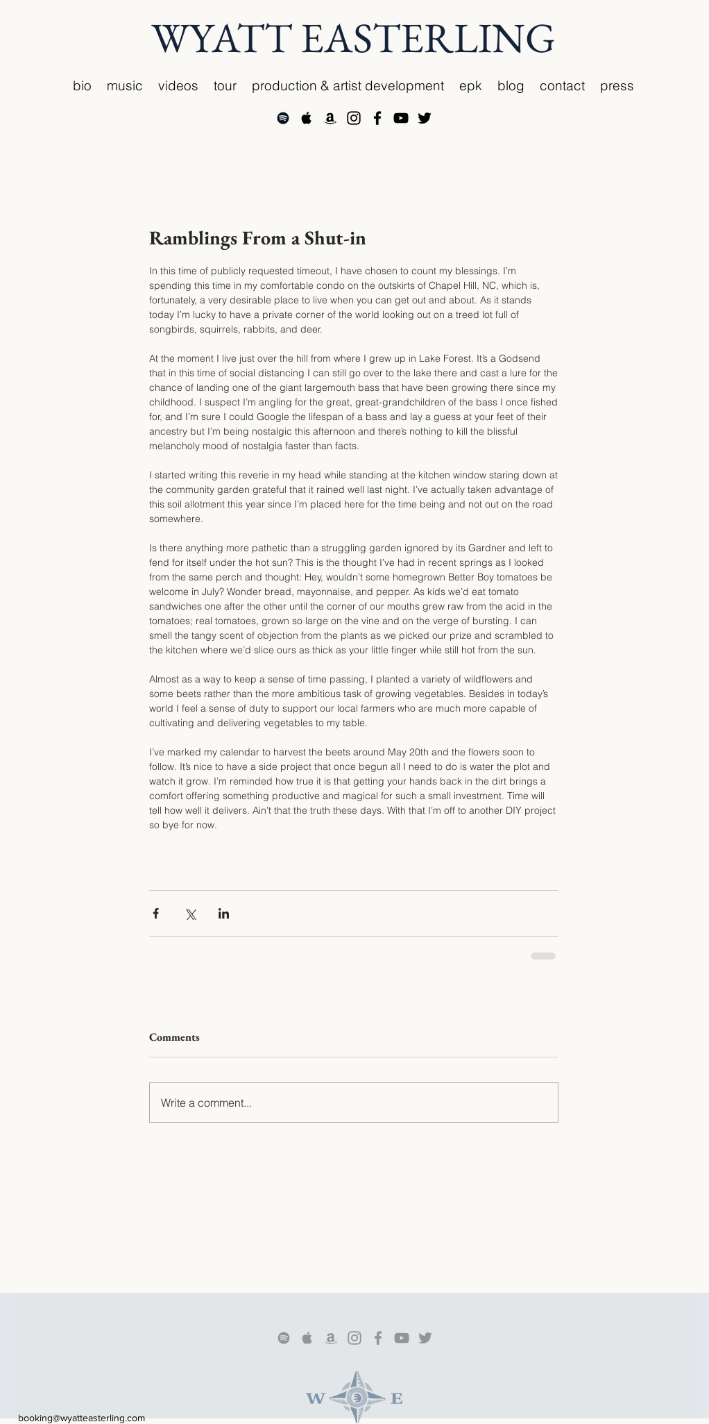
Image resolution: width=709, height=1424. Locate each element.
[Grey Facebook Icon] (378, 1338)
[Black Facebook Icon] (377, 118)
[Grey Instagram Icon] (354, 1338)
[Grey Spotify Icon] (284, 1338)
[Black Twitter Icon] (425, 118)
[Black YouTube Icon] (401, 118)
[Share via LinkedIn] (223, 913)
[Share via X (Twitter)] (189, 913)
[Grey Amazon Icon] (331, 1338)
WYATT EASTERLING (353, 37)
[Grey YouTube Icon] (402, 1338)
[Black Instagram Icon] (354, 118)
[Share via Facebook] (155, 913)
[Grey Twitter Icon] (425, 1338)
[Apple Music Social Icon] (307, 118)
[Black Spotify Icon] (283, 118)
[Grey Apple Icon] (307, 1338)
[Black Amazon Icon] (330, 118)
